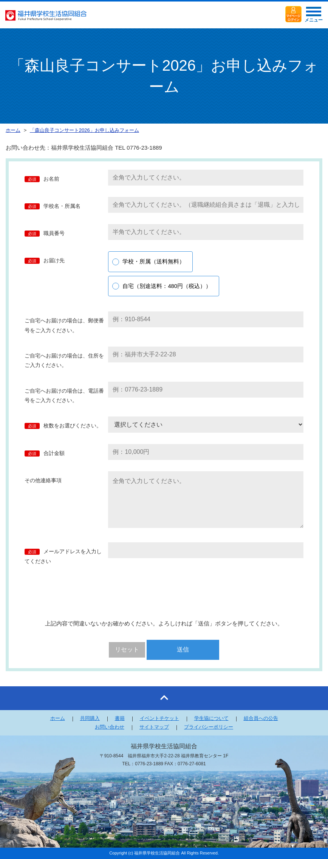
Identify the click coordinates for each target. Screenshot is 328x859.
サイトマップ (154, 727)
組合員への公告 (261, 718)
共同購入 (90, 718)
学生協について (211, 718)
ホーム (57, 718)
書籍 (120, 718)
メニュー (314, 17)
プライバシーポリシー (208, 727)
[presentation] (164, 592)
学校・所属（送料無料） (153, 261)
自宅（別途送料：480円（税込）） (166, 286)
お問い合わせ (109, 727)
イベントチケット (159, 718)
